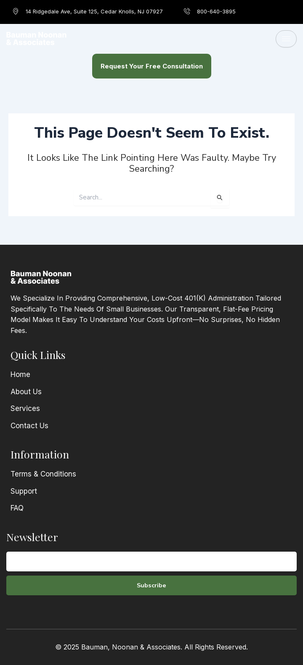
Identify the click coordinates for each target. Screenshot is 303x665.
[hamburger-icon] (286, 38)
